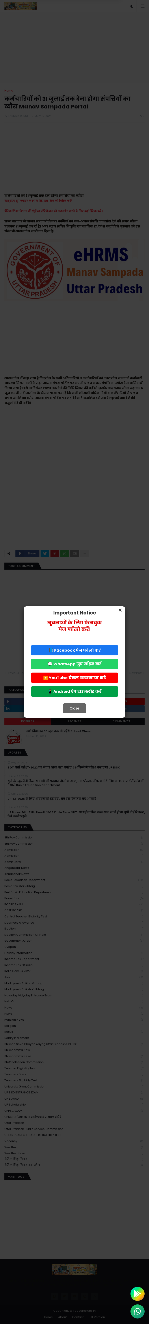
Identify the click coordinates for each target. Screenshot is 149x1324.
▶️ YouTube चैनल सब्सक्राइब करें (74, 677)
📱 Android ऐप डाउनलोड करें (74, 691)
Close (74, 708)
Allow (97, 19)
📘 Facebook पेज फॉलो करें (74, 650)
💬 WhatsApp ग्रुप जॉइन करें (74, 664)
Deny (52, 19)
